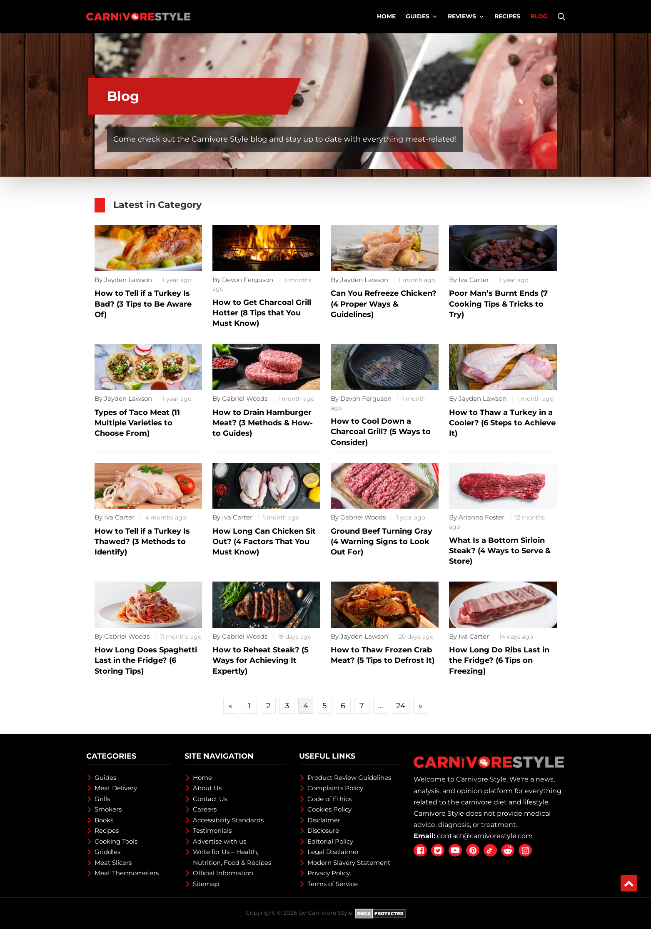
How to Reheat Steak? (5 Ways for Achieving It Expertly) (260, 660)
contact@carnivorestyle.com (485, 836)
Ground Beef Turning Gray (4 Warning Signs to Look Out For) (381, 542)
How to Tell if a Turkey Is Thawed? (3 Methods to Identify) (142, 542)
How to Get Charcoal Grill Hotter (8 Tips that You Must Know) (261, 313)
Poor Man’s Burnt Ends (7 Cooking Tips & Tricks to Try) (498, 304)
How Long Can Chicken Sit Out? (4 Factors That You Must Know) (264, 542)
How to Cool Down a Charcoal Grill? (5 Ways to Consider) (381, 432)
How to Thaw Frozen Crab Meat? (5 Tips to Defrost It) (382, 655)
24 (400, 705)
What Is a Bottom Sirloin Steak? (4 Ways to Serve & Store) (500, 551)
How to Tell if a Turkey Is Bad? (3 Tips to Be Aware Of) (143, 304)
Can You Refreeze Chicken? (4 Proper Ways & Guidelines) (383, 304)
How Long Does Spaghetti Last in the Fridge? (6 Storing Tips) (146, 660)
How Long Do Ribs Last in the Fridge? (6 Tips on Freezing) (499, 660)
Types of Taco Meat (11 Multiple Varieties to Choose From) (137, 423)
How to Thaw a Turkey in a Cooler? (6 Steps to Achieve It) (502, 423)
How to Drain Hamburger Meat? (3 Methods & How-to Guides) (262, 423)
